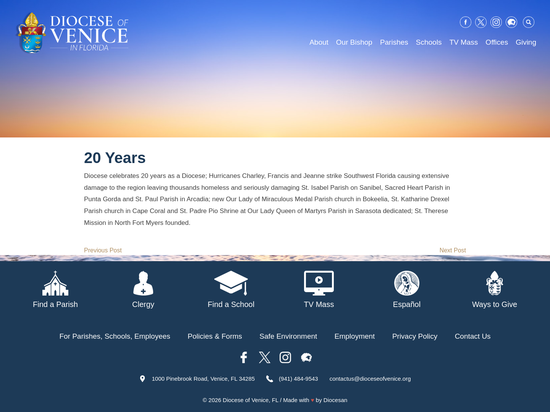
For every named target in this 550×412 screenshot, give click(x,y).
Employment (355, 336)
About (318, 42)
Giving (526, 42)
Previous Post (103, 250)
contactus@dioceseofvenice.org (370, 378)
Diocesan (336, 400)
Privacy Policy (414, 336)
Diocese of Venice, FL (250, 400)
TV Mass (463, 42)
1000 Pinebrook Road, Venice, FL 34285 (203, 378)
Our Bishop (354, 42)
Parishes (394, 42)
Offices (496, 42)
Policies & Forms (215, 336)
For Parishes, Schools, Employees (114, 336)
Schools (429, 42)
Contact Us (473, 336)
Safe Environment (288, 336)
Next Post (453, 250)
